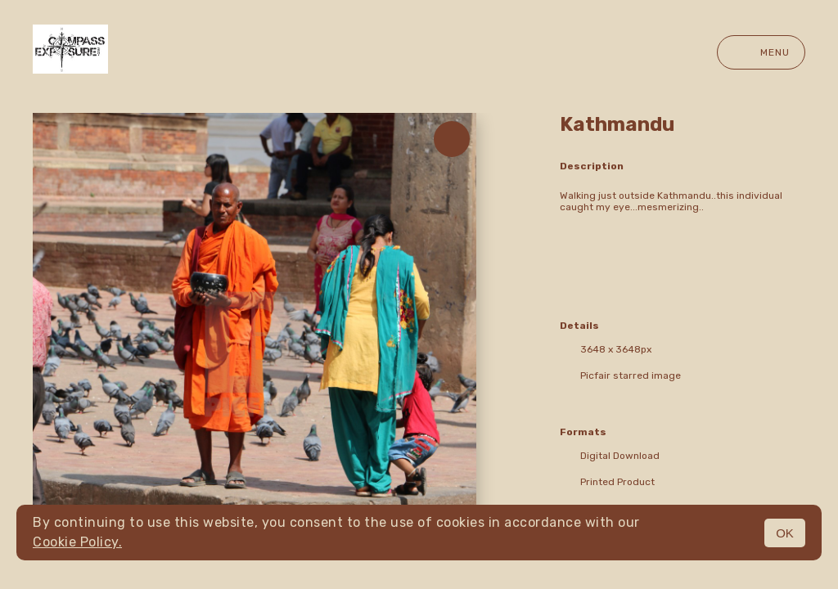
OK (785, 533)
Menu (761, 52)
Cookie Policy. (77, 542)
